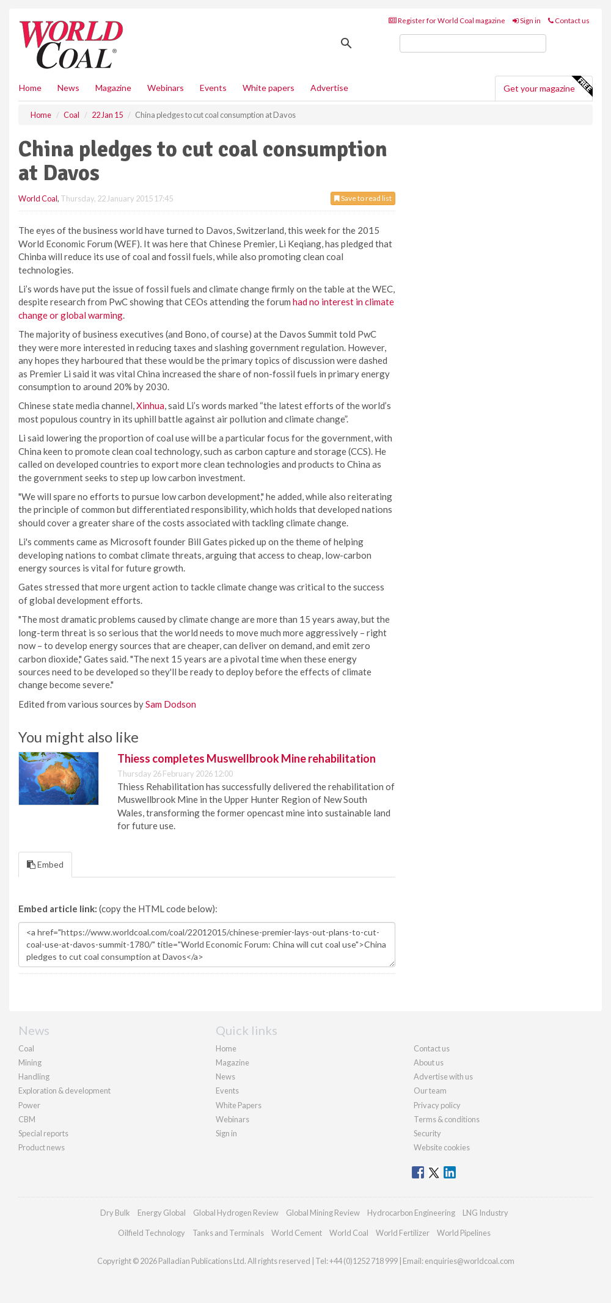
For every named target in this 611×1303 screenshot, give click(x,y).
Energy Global (161, 1213)
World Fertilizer (403, 1233)
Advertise (329, 87)
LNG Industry (485, 1213)
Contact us (569, 20)
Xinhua (150, 405)
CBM (26, 1119)
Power (29, 1105)
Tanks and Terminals (228, 1233)
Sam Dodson (170, 704)
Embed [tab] (45, 864)
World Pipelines (464, 1233)
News (225, 1076)
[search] (473, 43)
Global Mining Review (323, 1213)
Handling (33, 1076)
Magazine (113, 87)
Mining (30, 1062)
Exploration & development (64, 1090)
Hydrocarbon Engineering (411, 1213)
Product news (41, 1147)
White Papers (239, 1105)
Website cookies (442, 1147)
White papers (269, 87)
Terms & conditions (447, 1119)
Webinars (165, 87)
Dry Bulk (115, 1213)
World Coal (37, 198)
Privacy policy (437, 1105)
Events (213, 87)
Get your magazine (547, 86)
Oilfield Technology (151, 1233)
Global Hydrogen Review (236, 1213)
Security (427, 1133)
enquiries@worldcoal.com (469, 1261)
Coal (26, 1048)
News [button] (68, 87)
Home (30, 87)
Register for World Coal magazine (447, 20)
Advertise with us (443, 1076)
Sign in (527, 20)
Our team (430, 1090)
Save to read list (363, 198)
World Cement (296, 1233)
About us (429, 1062)
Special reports (43, 1133)
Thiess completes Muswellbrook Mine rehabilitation (246, 758)
